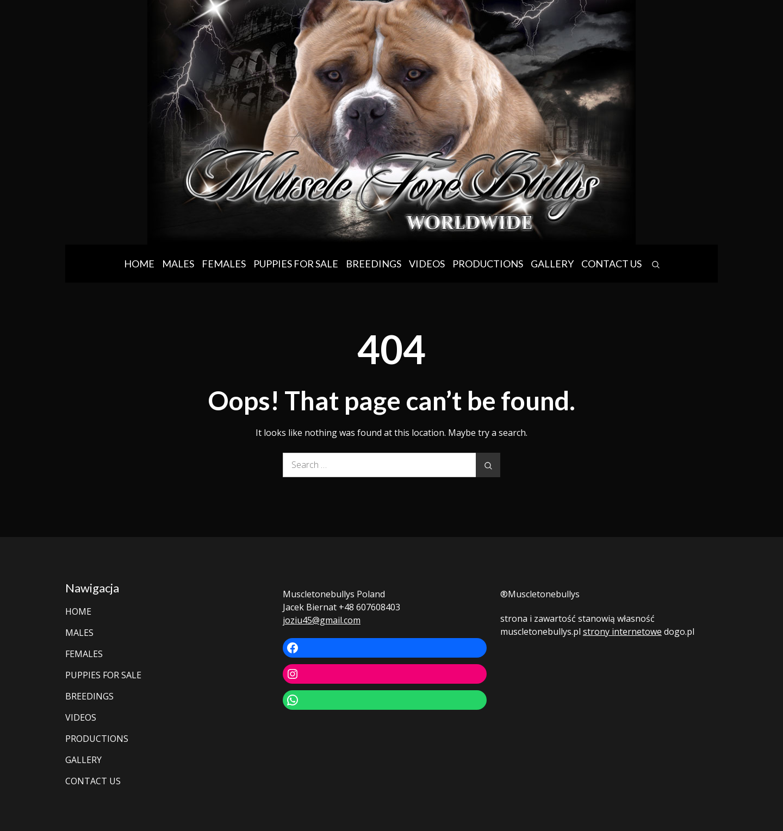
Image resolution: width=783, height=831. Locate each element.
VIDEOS (427, 264)
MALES (178, 264)
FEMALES (224, 264)
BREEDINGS (373, 264)
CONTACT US (611, 264)
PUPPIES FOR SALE (295, 264)
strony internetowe (622, 632)
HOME (139, 264)
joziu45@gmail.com (322, 620)
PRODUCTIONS (487, 264)
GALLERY (552, 264)
